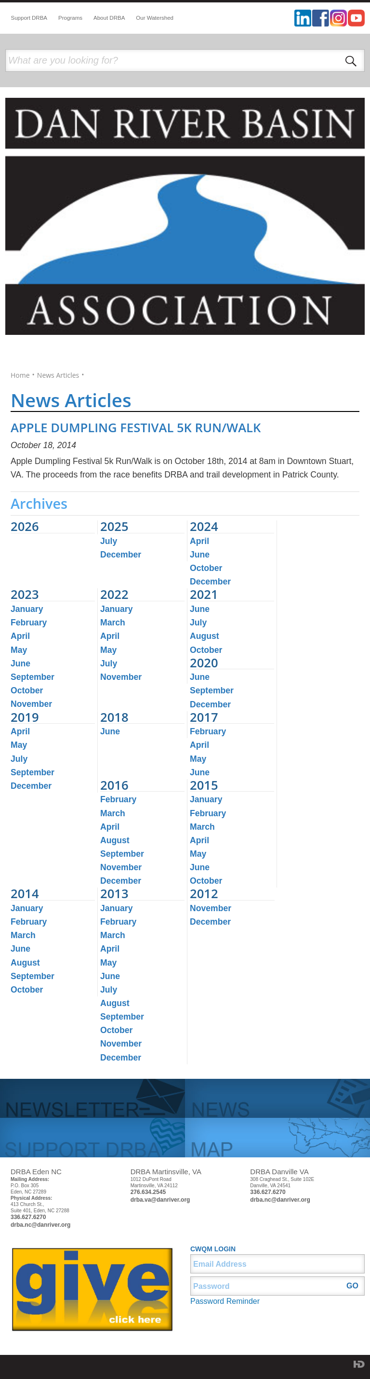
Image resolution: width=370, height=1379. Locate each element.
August (204, 636)
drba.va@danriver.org (160, 1199)
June (200, 554)
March (112, 622)
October (206, 568)
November (31, 704)
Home (20, 375)
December (120, 554)
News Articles (58, 375)
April (199, 541)
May (19, 650)
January (27, 609)
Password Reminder (225, 1301)
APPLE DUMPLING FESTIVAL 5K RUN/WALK (136, 427)
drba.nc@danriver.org (40, 1224)
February (29, 622)
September (32, 677)
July (108, 541)
